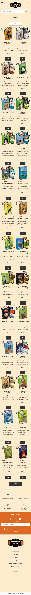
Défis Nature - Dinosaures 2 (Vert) (8, 287)
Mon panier (15, 577)
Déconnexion (15, 585)
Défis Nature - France (8, 356)
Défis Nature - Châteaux (23, 147)
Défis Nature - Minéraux (23, 357)
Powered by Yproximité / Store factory (15, 593)
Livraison (16, 554)
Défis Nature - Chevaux (23, 113)
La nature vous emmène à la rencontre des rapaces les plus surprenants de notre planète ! (23, 397)
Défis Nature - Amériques (23, 43)
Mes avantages (15, 583)
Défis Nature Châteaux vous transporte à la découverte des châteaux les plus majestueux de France (23, 153)
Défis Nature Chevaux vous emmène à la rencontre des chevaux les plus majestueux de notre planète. (23, 118)
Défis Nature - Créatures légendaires (8, 182)
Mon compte (16, 574)
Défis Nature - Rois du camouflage (23, 426)
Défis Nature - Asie (22, 77)
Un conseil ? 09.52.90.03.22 (8, 507)
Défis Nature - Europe (23, 321)
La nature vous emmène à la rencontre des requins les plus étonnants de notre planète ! (8, 432)
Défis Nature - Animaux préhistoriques (8, 78)
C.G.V (16, 560)
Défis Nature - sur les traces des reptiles (8, 461)
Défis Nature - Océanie (8, 392)
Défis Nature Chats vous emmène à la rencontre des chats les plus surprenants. (8, 118)
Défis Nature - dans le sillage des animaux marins (23, 182)
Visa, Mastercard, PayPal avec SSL (23, 496)
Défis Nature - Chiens (8, 147)
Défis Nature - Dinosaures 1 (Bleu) (23, 252)
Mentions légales (16, 566)
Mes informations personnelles (16, 580)
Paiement (16, 557)
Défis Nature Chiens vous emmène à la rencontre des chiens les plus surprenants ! (8, 153)
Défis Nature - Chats (8, 112)
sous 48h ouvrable (23, 507)
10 (8, 53)
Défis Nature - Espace (8, 321)
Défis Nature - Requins (8, 426)
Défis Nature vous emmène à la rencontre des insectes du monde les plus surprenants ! (8, 223)
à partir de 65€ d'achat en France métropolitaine (8, 496)
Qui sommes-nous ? (16, 551)
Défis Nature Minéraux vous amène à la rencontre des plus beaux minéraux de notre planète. (23, 362)
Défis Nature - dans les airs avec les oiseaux (8, 252)
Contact (16, 571)
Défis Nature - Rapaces (23, 392)
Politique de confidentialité (16, 563)
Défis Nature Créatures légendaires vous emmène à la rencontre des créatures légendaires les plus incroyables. (8, 188)
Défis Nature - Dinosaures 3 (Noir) (23, 287)
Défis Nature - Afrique (8, 43)
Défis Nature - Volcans (23, 461)
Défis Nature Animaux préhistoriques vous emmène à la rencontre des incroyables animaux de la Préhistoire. (8, 83)
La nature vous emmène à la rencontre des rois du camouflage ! (23, 432)
